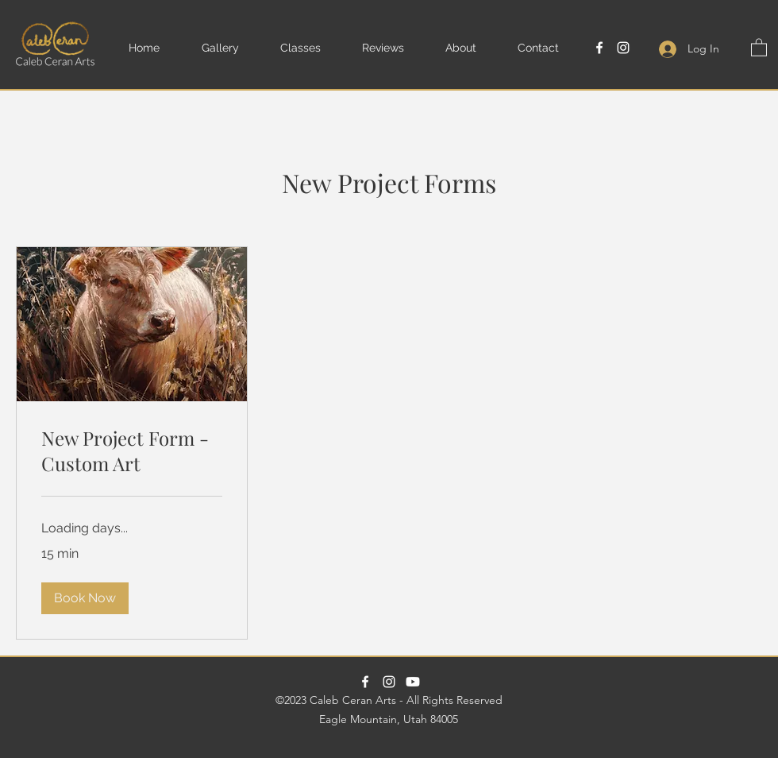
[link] (131, 451)
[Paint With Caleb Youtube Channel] (413, 682)
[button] (233, 47)
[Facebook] (599, 48)
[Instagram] (623, 48)
